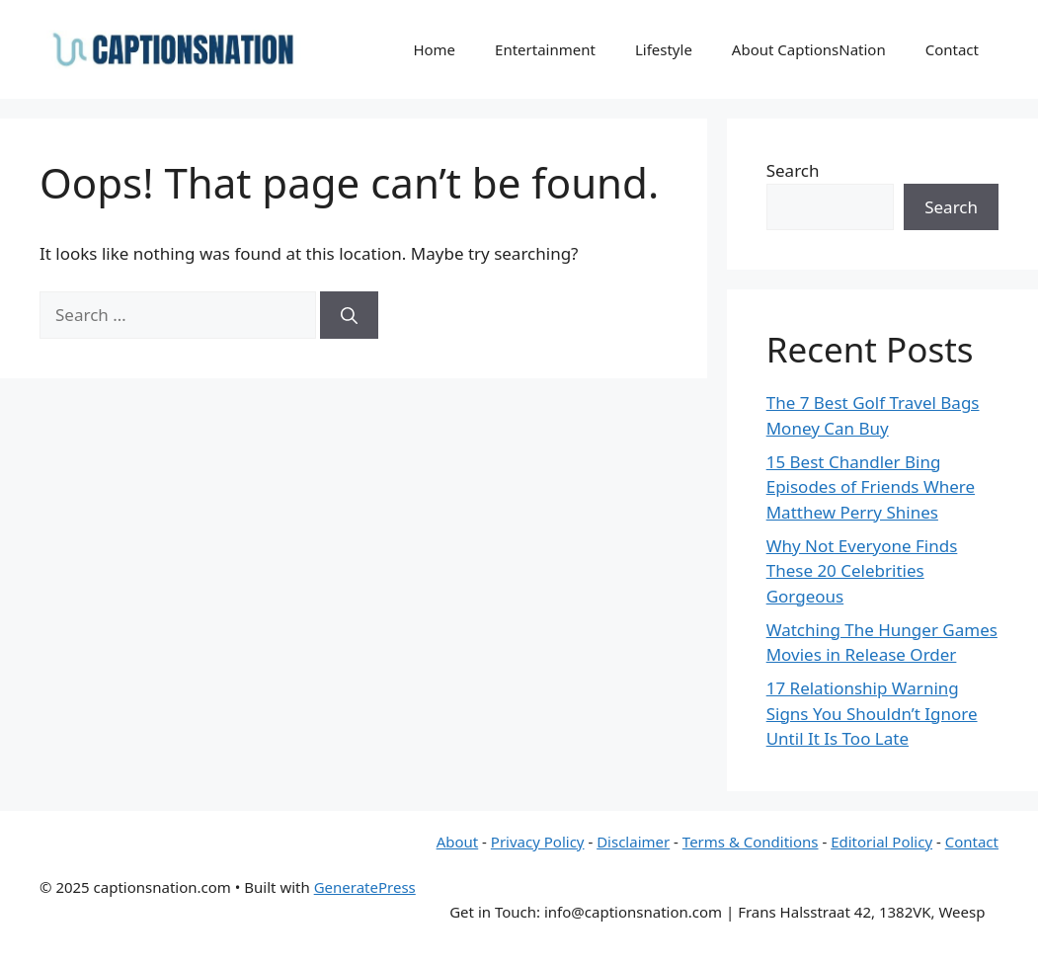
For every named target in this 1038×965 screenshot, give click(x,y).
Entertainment (545, 49)
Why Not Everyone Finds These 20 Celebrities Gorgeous (862, 570)
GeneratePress (365, 887)
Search (793, 170)
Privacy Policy (538, 841)
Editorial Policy (881, 841)
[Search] (349, 315)
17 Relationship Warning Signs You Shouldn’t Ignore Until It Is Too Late (872, 713)
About (458, 841)
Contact (952, 49)
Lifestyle (663, 49)
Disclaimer (633, 841)
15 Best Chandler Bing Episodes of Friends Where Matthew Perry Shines (870, 486)
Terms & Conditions (750, 841)
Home (434, 49)
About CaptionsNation (809, 49)
